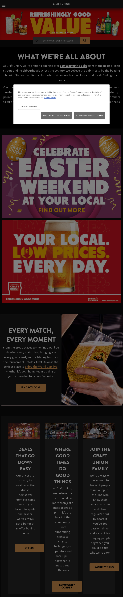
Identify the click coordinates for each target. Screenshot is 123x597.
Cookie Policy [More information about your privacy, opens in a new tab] (50, 97)
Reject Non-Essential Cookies (56, 115)
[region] (61, 104)
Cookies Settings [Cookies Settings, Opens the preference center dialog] (29, 106)
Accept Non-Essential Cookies (89, 115)
